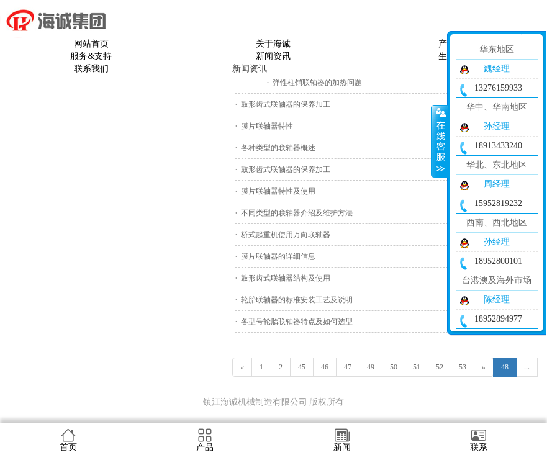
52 (439, 367)
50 (393, 367)
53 (462, 367)
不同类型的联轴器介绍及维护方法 (297, 213)
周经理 (497, 184)
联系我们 (91, 68)
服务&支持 (91, 56)
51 (416, 367)
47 (347, 367)
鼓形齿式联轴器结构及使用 (285, 278)
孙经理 (497, 126)
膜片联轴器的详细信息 (278, 256)
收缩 (439, 141)
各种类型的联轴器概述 (278, 147)
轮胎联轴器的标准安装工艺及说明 (297, 299)
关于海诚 (273, 43)
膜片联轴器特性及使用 (278, 191)
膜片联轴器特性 (267, 126)
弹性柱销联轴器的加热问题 (317, 82)
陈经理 (497, 299)
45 (301, 367)
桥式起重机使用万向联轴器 (285, 234)
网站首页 (91, 43)
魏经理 (497, 68)
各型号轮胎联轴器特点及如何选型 (297, 321)
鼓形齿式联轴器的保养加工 (285, 104)
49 (370, 367)
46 (324, 367)
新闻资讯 (273, 56)
